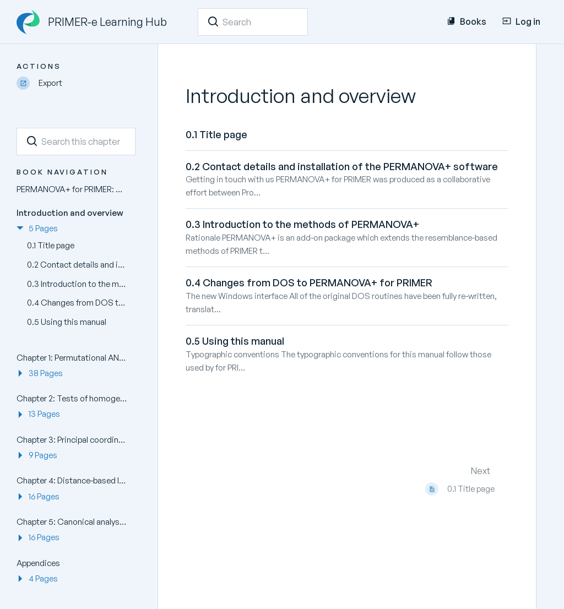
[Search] (213, 21)
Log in (521, 21)
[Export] (76, 83)
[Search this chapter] (76, 141)
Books (466, 21)
